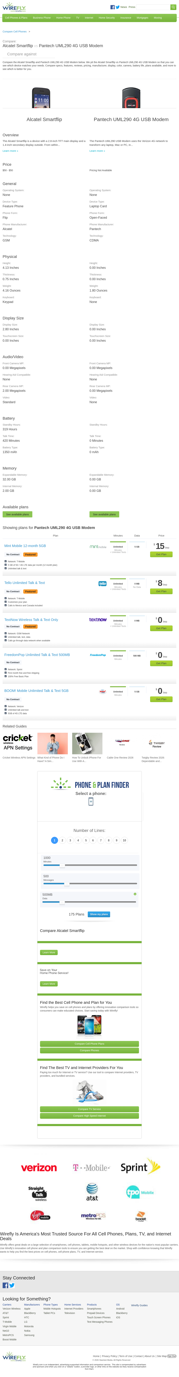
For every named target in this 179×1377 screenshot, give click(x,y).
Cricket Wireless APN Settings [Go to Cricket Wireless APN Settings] (19, 757)
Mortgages (142, 17)
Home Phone (63, 17)
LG (24, 1321)
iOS (114, 1317)
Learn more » (10, 150)
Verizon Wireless (11, 1308)
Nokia (26, 1329)
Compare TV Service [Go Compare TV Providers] (89, 1109)
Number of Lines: (90, 830)
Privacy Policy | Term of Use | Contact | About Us (128, 1354)
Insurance (125, 17)
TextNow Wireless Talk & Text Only (31, 619)
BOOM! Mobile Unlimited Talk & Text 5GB (36, 690)
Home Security (107, 17)
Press (132, 6)
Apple (26, 1308)
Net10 (6, 1329)
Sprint (6, 1317)
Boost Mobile (9, 1338)
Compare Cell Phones (15, 31)
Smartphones (91, 1308)
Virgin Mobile (9, 1325)
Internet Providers (72, 1308)
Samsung (28, 1334)
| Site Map (161, 1354)
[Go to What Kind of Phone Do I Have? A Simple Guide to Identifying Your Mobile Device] (52, 743)
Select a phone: (91, 793)
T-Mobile (7, 1321)
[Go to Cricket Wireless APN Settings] (18, 743)
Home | (97, 1354)
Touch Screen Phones (95, 1317)
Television (68, 1312)
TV (77, 17)
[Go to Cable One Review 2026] (122, 743)
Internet (89, 17)
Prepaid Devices (92, 1312)
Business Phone (42, 17)
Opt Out (172, 1354)
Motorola (27, 1325)
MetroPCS (8, 1334)
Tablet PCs (47, 1312)
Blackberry (117, 1312)
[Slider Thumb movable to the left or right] (62, 866)
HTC (25, 1317)
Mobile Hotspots (50, 1308)
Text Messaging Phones (96, 1321)
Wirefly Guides (134, 1305)
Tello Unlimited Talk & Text (24, 583)
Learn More (49, 952)
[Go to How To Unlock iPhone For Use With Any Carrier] (87, 743)
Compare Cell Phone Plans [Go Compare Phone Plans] (89, 1043)
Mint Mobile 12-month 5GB (25, 546)
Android (116, 1308)
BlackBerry (28, 1312)
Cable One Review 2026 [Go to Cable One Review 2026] (120, 757)
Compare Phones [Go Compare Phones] (89, 1050)
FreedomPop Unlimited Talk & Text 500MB (37, 655)
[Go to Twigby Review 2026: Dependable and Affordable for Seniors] (157, 743)
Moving (158, 17)
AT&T (5, 1312)
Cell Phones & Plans (16, 17)
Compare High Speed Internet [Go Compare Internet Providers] (89, 1115)
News (123, 6)
